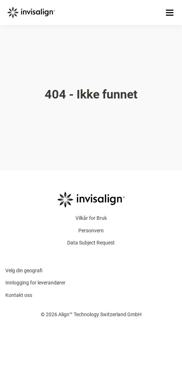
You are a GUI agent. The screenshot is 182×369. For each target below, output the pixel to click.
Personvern (91, 230)
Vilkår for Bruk (91, 218)
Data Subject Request (91, 243)
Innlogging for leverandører (35, 282)
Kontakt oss (18, 295)
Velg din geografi (24, 270)
